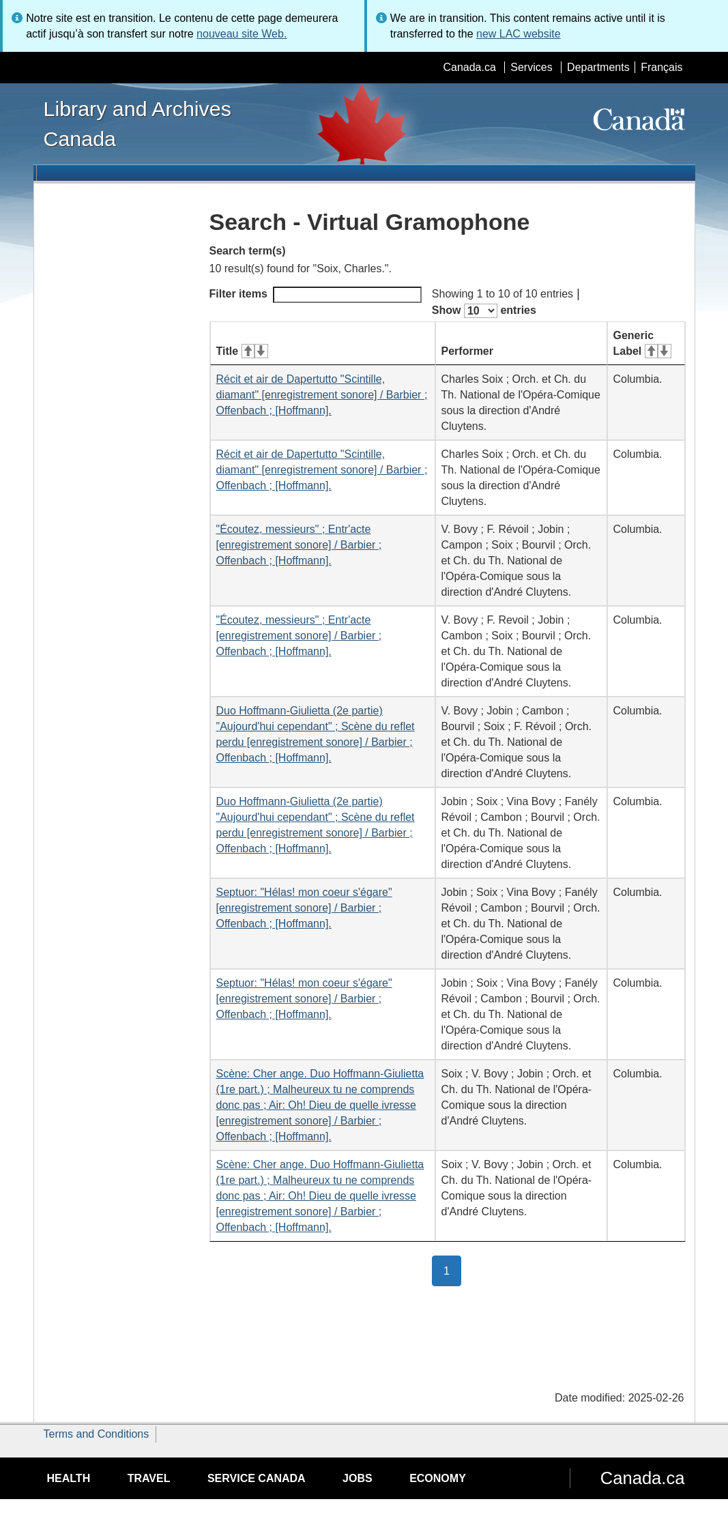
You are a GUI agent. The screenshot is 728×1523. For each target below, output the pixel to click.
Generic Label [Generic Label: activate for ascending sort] (642, 343)
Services (531, 67)
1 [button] (452, 1270)
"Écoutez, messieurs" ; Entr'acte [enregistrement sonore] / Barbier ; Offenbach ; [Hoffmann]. (299, 544)
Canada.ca (469, 67)
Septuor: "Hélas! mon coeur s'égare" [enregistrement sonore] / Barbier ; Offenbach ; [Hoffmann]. (304, 907)
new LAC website (518, 34)
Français (661, 67)
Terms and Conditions (96, 1434)
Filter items (315, 295)
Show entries (484, 311)
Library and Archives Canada (137, 123)
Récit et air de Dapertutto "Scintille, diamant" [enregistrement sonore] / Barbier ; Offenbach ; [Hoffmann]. (322, 394)
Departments (598, 67)
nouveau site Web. (241, 34)
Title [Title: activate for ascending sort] (242, 351)
